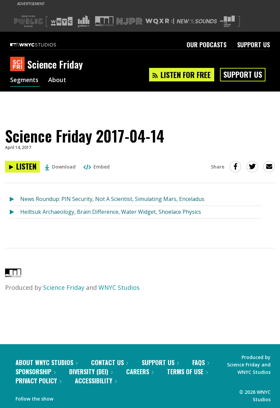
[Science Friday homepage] (18, 64)
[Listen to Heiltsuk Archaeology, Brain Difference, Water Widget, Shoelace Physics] (14, 212)
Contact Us (109, 362)
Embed (96, 166)
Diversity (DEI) (91, 371)
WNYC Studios (119, 287)
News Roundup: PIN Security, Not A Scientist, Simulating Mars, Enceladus (112, 199)
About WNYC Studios (47, 362)
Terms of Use (187, 371)
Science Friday (63, 287)
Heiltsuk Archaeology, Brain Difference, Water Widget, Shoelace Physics (110, 211)
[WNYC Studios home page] (41, 45)
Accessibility (96, 380)
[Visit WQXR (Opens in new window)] (159, 21)
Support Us (253, 44)
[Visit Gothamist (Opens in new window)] (83, 21)
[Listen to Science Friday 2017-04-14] (22, 167)
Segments (25, 80)
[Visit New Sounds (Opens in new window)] (197, 21)
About (58, 80)
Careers (139, 371)
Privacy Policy (38, 380)
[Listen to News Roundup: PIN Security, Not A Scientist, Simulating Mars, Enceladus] (14, 199)
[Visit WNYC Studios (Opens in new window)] (104, 21)
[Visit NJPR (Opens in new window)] (129, 21)
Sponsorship (36, 371)
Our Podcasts (206, 44)
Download (60, 166)
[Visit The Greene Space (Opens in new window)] (227, 21)
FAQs (200, 362)
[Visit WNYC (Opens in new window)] (62, 21)
